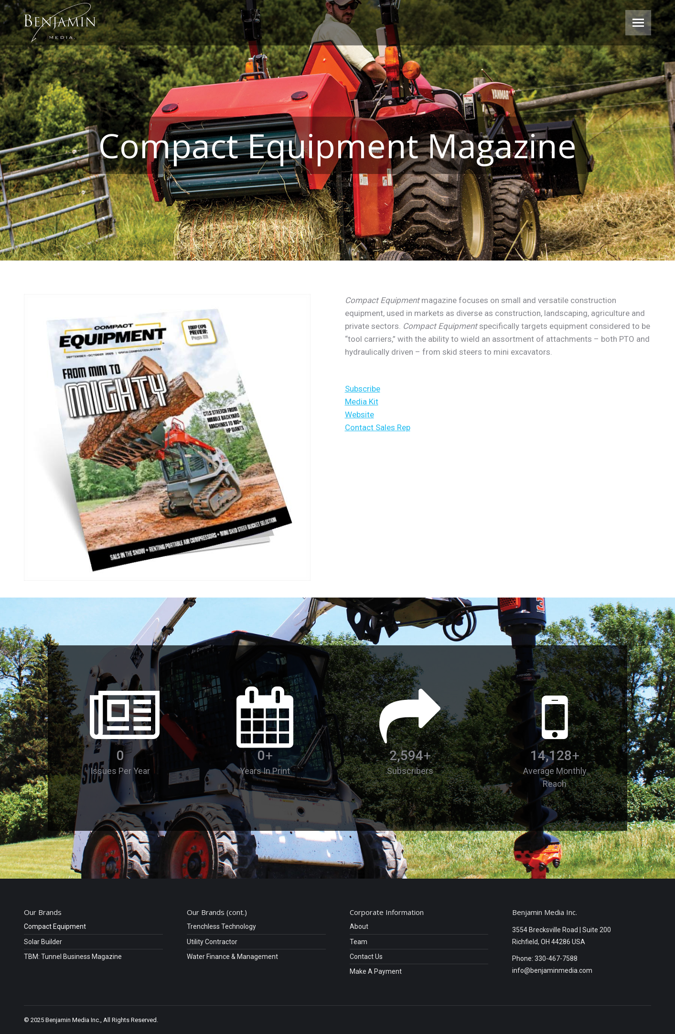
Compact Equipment (55, 926)
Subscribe (362, 388)
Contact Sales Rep (377, 427)
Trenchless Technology (221, 926)
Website (359, 414)
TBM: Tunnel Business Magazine (73, 956)
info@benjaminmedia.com (552, 970)
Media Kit (361, 401)
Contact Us (366, 956)
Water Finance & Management (232, 956)
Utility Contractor (212, 942)
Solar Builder (43, 942)
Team (358, 942)
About (359, 926)
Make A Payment (376, 971)
